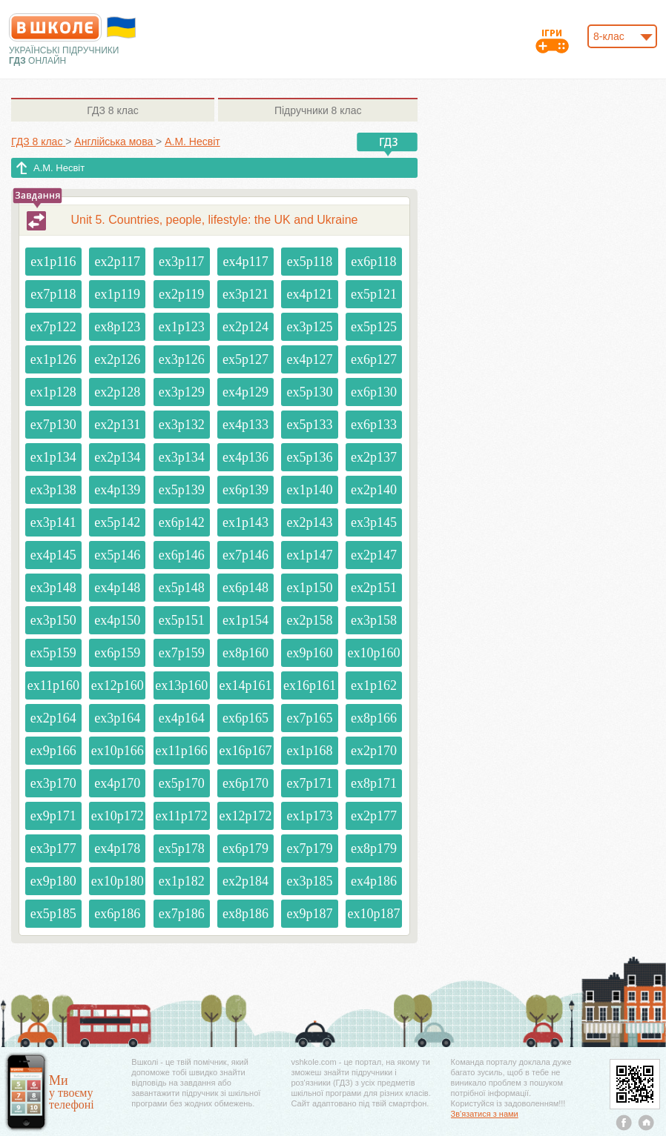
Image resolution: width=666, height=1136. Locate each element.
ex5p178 (182, 848)
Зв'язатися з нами (484, 1113)
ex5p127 (245, 359)
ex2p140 (374, 489)
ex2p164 (53, 718)
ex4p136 (245, 457)
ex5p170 (182, 783)
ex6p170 (245, 783)
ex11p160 (53, 685)
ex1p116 (53, 261)
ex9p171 (53, 815)
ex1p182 (182, 881)
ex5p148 (182, 587)
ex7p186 (182, 913)
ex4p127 (309, 359)
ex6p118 (373, 261)
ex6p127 (374, 359)
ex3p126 (182, 359)
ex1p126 (53, 359)
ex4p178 (117, 848)
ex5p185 (53, 913)
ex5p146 (117, 555)
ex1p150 (309, 587)
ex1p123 (182, 326)
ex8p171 (374, 783)
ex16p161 (309, 685)
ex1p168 (309, 750)
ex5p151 (182, 620)
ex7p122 (53, 326)
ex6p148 (245, 587)
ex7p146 (245, 555)
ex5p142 (117, 522)
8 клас (112, 110)
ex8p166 (374, 718)
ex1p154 (245, 620)
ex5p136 (309, 457)
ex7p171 (309, 783)
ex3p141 (53, 522)
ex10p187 (373, 913)
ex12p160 (117, 685)
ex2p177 (374, 815)
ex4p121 (309, 294)
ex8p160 (245, 652)
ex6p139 (245, 489)
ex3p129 (182, 392)
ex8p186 (245, 913)
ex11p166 (181, 750)
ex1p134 (53, 457)
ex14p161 (246, 685)
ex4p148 (117, 587)
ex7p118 (53, 294)
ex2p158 (309, 620)
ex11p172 (181, 815)
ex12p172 (246, 815)
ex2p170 (374, 750)
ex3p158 (374, 620)
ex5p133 (309, 424)
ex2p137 (374, 457)
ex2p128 (117, 392)
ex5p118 (309, 261)
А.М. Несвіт (59, 167)
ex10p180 (117, 881)
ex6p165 (245, 718)
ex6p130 (374, 392)
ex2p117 (117, 261)
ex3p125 (309, 326)
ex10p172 (117, 815)
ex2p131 (117, 424)
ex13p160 (181, 685)
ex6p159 (117, 652)
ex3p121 (245, 294)
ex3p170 (53, 783)
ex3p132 (182, 424)
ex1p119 (117, 294)
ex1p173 (309, 815)
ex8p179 (374, 848)
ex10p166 (117, 750)
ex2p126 (117, 359)
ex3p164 (117, 718)
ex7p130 (53, 424)
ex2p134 (117, 457)
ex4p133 (245, 424)
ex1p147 (309, 555)
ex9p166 (53, 750)
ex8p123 (117, 326)
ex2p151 (374, 587)
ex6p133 (374, 424)
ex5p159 (53, 652)
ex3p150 (53, 620)
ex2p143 (309, 522)
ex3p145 (374, 522)
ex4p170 (117, 783)
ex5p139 (182, 489)
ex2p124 (245, 326)
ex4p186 (374, 881)
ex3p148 (53, 587)
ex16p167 (246, 750)
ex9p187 (309, 913)
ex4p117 (245, 261)
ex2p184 (245, 881)
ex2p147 (374, 555)
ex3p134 (182, 457)
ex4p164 (182, 718)
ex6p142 (182, 522)
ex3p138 (53, 489)
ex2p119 (181, 294)
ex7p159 (182, 652)
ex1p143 (245, 522)
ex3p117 (181, 261)
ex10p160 (373, 652)
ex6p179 (245, 848)
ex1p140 (309, 489)
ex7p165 (309, 718)
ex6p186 (117, 913)
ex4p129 (245, 392)
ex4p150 (117, 620)
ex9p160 (309, 652)
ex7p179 (309, 848)
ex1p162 (374, 685)
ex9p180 (53, 881)
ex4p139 (117, 489)
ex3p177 (53, 848)
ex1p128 (53, 392)
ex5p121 (374, 294)
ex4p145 (53, 555)
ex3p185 (309, 881)
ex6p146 (182, 555)
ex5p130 (309, 392)
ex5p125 (374, 326)
